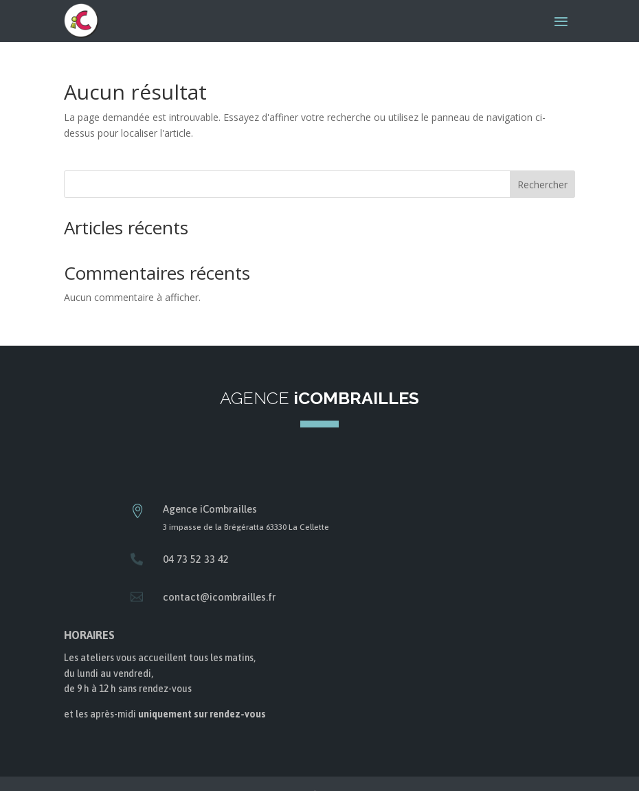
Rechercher (542, 184)
